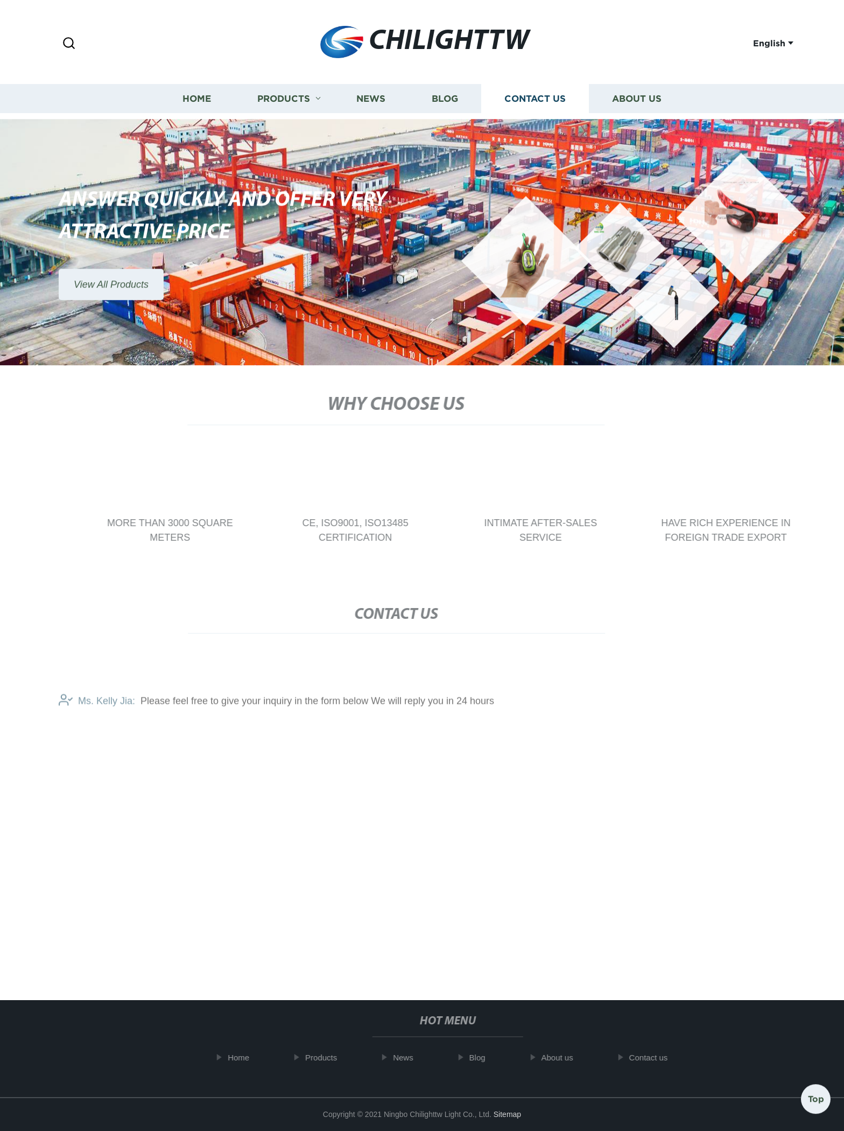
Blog (445, 97)
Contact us (535, 97)
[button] (69, 44)
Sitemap (507, 1114)
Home (196, 97)
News (370, 97)
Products (283, 97)
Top (816, 1098)
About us (637, 97)
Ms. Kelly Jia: (97, 709)
